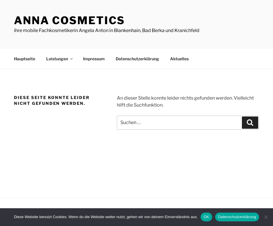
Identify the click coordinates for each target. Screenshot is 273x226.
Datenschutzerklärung (137, 58)
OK (206, 217)
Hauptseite (24, 58)
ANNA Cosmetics (69, 20)
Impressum (94, 58)
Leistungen (60, 58)
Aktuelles (179, 58)
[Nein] (266, 217)
